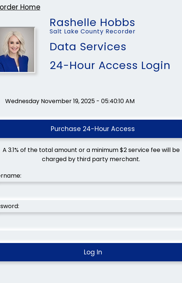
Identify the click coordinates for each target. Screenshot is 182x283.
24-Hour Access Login (110, 65)
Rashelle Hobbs (92, 19)
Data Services (88, 46)
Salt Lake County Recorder (93, 31)
